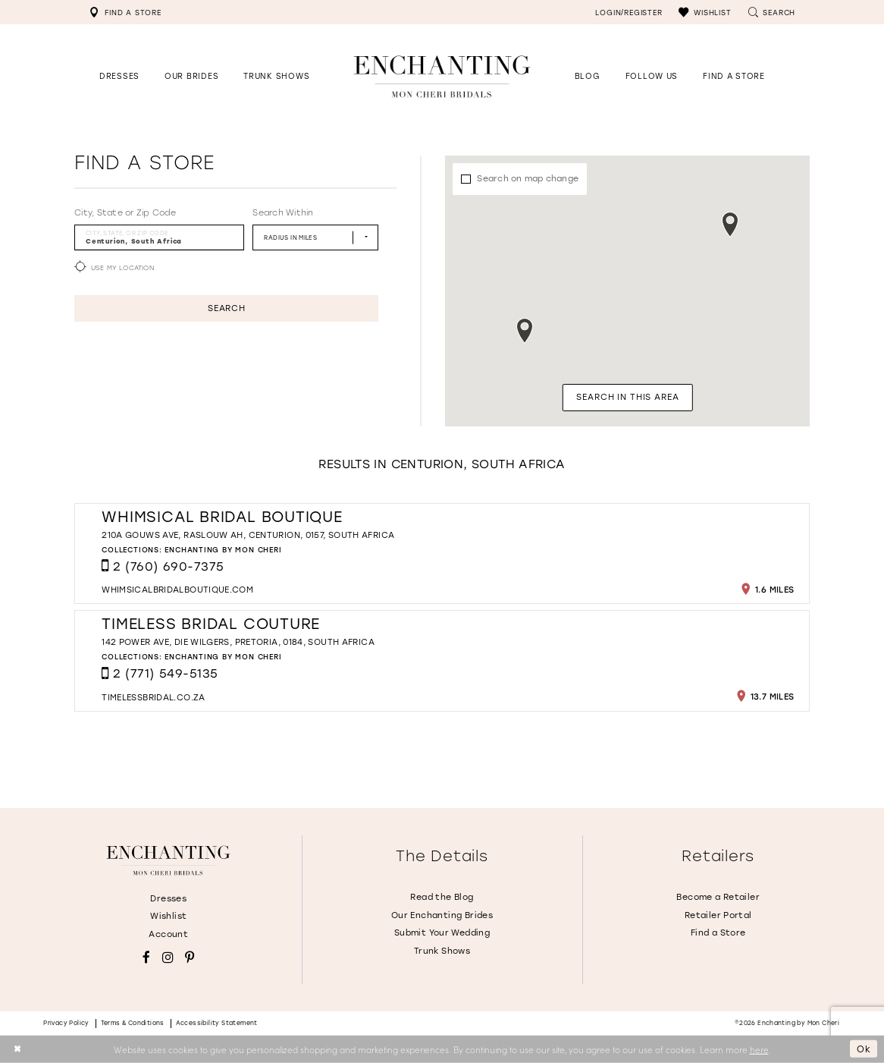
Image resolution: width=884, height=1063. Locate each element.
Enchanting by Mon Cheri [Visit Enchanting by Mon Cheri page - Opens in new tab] (223, 550)
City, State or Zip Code (125, 213)
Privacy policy (66, 1023)
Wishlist (168, 916)
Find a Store (718, 933)
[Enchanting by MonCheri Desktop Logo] (442, 76)
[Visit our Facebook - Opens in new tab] (146, 958)
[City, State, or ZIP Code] (159, 237)
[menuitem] (125, 12)
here (759, 1049)
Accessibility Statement (217, 1023)
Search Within (282, 213)
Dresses (168, 899)
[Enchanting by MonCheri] (168, 860)
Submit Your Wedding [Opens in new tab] (442, 933)
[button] (704, 12)
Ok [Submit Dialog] (864, 1048)
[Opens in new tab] (651, 76)
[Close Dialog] (17, 1049)
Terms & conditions (133, 1023)
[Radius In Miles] (315, 237)
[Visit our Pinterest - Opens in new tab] (189, 958)
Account (168, 934)
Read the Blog (441, 897)
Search (227, 308)
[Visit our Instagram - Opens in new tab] (168, 958)
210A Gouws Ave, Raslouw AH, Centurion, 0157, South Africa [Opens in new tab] (248, 535)
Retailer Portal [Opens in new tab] (718, 915)
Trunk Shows (442, 951)
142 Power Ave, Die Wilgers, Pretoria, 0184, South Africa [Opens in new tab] (238, 642)
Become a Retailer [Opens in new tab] (718, 897)
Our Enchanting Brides (442, 915)
